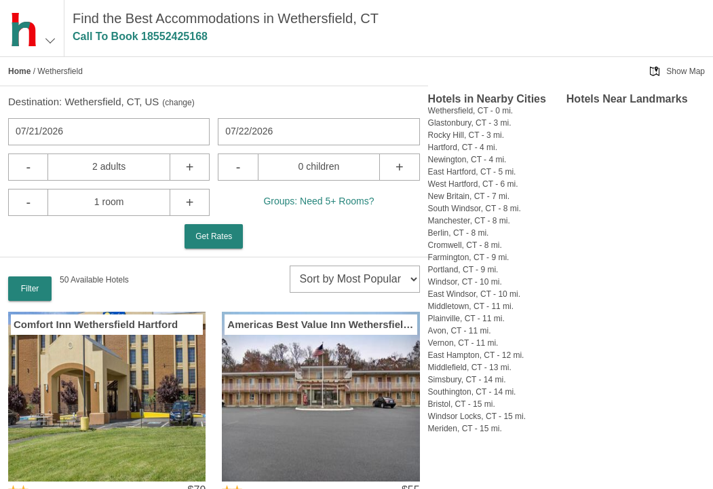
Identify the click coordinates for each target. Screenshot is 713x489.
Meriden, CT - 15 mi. (465, 428)
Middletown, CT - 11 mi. (471, 306)
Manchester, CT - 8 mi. (469, 220)
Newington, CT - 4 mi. (467, 159)
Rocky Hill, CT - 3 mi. (466, 135)
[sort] (355, 279)
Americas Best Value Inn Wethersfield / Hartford (320, 324)
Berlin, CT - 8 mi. (458, 233)
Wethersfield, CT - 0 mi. (471, 110)
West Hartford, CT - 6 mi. (473, 184)
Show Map (685, 71)
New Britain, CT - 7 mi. (468, 196)
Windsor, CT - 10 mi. (465, 282)
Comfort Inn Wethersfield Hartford (96, 324)
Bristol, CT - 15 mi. (461, 404)
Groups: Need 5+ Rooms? (318, 201)
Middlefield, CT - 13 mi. (470, 367)
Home (19, 71)
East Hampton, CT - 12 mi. (476, 355)
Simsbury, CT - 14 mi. (467, 379)
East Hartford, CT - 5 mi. (472, 172)
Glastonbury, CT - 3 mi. (470, 123)
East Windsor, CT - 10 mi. (474, 294)
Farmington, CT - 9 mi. (468, 257)
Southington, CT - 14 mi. (472, 392)
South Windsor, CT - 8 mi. (474, 208)
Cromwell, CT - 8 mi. (465, 245)
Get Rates (213, 236)
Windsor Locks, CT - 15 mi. (477, 416)
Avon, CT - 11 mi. (459, 331)
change (178, 102)
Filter (30, 288)
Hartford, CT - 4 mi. (462, 147)
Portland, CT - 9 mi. (463, 269)
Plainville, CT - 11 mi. (466, 318)
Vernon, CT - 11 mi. (463, 343)
